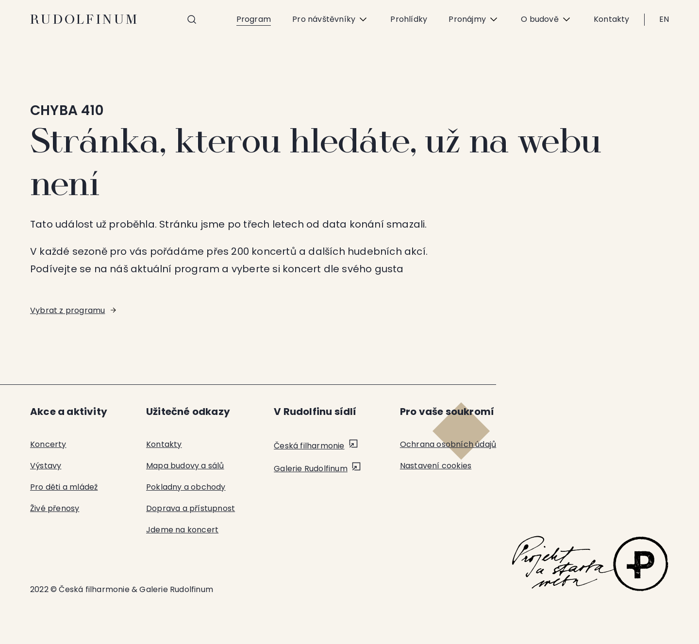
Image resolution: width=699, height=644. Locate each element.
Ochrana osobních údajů (448, 444)
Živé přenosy (54, 508)
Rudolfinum (84, 19)
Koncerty (48, 444)
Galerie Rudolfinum (311, 468)
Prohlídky (408, 19)
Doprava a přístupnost (190, 508)
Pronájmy (474, 19)
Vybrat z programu (67, 310)
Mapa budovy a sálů (185, 465)
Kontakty (612, 19)
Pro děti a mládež (64, 487)
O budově (546, 19)
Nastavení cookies (435, 465)
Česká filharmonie (309, 445)
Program (253, 19)
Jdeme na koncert (182, 529)
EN (664, 19)
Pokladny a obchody (186, 487)
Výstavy (45, 465)
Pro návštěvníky (330, 19)
